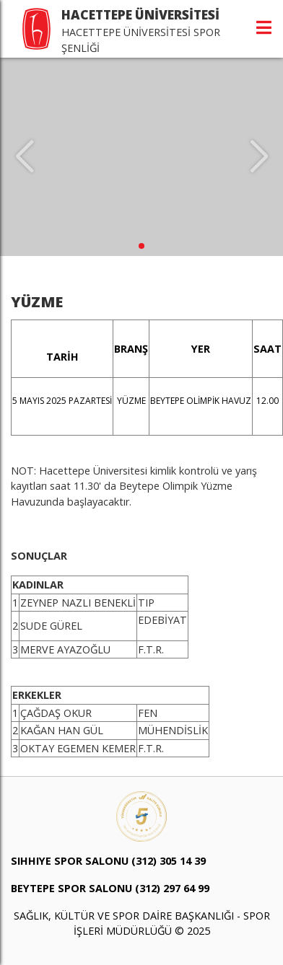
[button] (141, 246)
